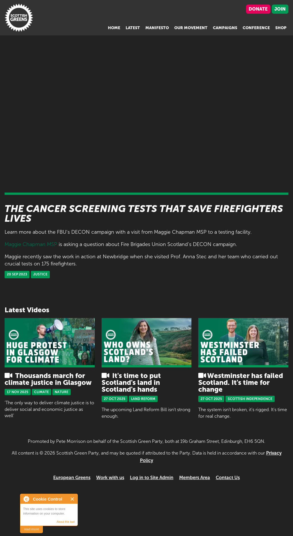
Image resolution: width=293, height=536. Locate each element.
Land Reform (143, 399)
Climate (41, 392)
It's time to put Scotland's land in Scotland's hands (131, 382)
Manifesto (157, 27)
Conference (256, 27)
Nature (61, 392)
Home (114, 27)
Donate (258, 9)
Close (72, 499)
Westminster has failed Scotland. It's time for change (240, 382)
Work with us (110, 477)
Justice (40, 274)
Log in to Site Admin (151, 477)
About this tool (66, 521)
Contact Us (228, 477)
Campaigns (225, 27)
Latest (133, 27)
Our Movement (190, 27)
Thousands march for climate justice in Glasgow (48, 379)
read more (31, 529)
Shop (280, 27)
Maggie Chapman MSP (31, 244)
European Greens (71, 477)
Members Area (194, 477)
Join (280, 9)
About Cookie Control (26, 499)
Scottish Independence (250, 399)
